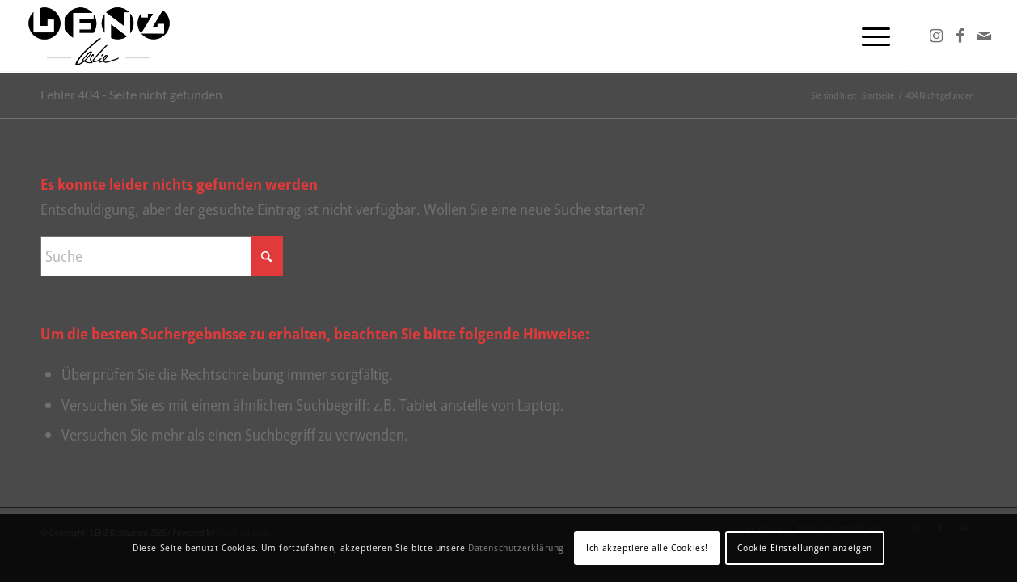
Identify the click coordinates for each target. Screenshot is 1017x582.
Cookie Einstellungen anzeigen (804, 548)
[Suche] (161, 256)
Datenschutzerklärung (516, 548)
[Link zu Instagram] (936, 35)
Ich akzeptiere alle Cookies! (647, 548)
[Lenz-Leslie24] (99, 36)
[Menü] (870, 36)
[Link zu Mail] (985, 35)
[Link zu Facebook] (960, 35)
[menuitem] (870, 36)
